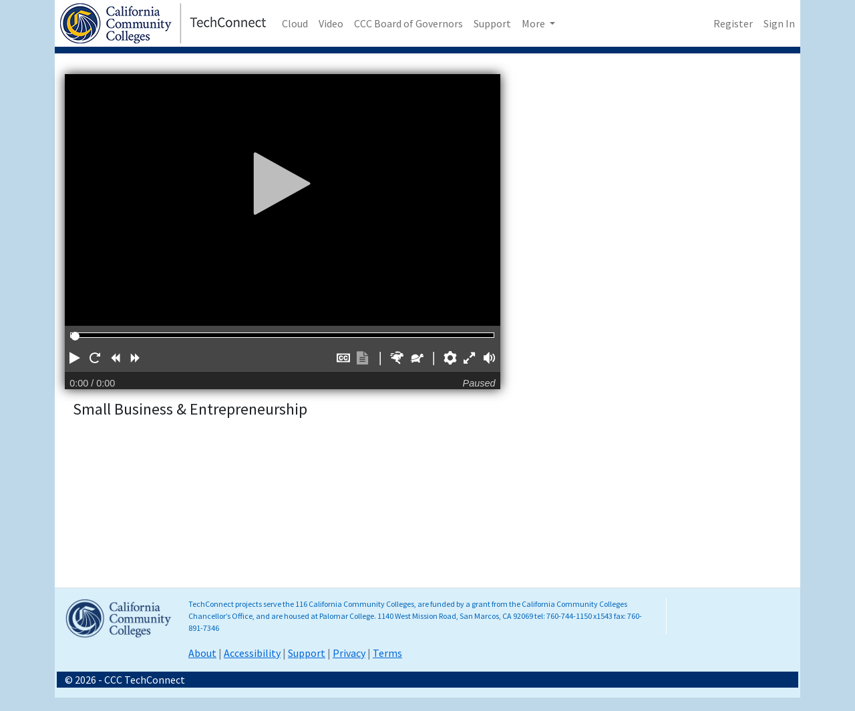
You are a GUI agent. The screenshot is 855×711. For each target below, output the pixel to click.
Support (492, 23)
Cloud (295, 23)
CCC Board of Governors (408, 23)
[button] (75, 358)
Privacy (349, 653)
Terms (387, 653)
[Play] (282, 183)
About (202, 653)
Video (331, 23)
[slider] (75, 336)
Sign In (779, 23)
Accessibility (252, 653)
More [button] (534, 23)
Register (733, 23)
